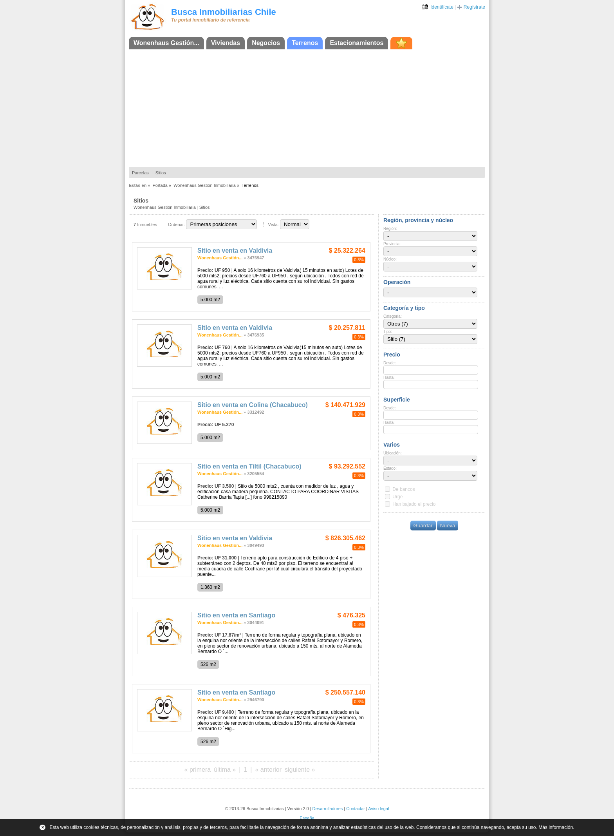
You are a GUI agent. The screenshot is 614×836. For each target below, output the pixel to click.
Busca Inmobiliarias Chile (223, 12)
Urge (397, 496)
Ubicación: (392, 453)
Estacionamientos (356, 43)
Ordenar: (176, 224)
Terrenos (305, 43)
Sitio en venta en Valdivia (234, 250)
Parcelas (140, 172)
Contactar (355, 808)
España (307, 818)
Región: (390, 228)
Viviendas (225, 43)
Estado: (390, 468)
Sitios (160, 172)
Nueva (447, 525)
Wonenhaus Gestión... (166, 43)
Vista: (273, 224)
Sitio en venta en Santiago (236, 615)
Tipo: (387, 331)
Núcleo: (390, 259)
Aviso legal (378, 808)
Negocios (266, 43)
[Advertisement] (307, 108)
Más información (555, 827)
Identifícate (441, 7)
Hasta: (389, 377)
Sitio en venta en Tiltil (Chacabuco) (249, 466)
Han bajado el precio (413, 504)
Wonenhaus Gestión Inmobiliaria (204, 185)
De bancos (403, 489)
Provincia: (392, 244)
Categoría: (392, 316)
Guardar (423, 525)
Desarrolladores (327, 808)
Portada (160, 185)
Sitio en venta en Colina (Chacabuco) (252, 405)
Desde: (389, 363)
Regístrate (474, 7)
